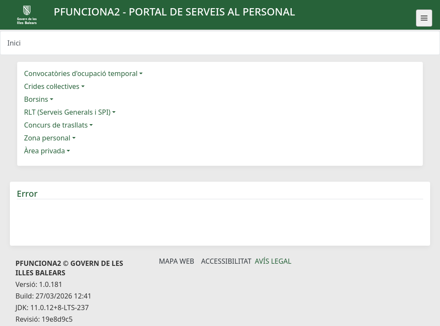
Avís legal (273, 261)
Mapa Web (176, 261)
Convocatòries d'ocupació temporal (81, 73)
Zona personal (47, 138)
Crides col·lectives (51, 86)
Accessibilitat (226, 261)
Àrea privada (44, 150)
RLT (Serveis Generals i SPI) (67, 112)
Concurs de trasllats (56, 125)
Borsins (36, 99)
